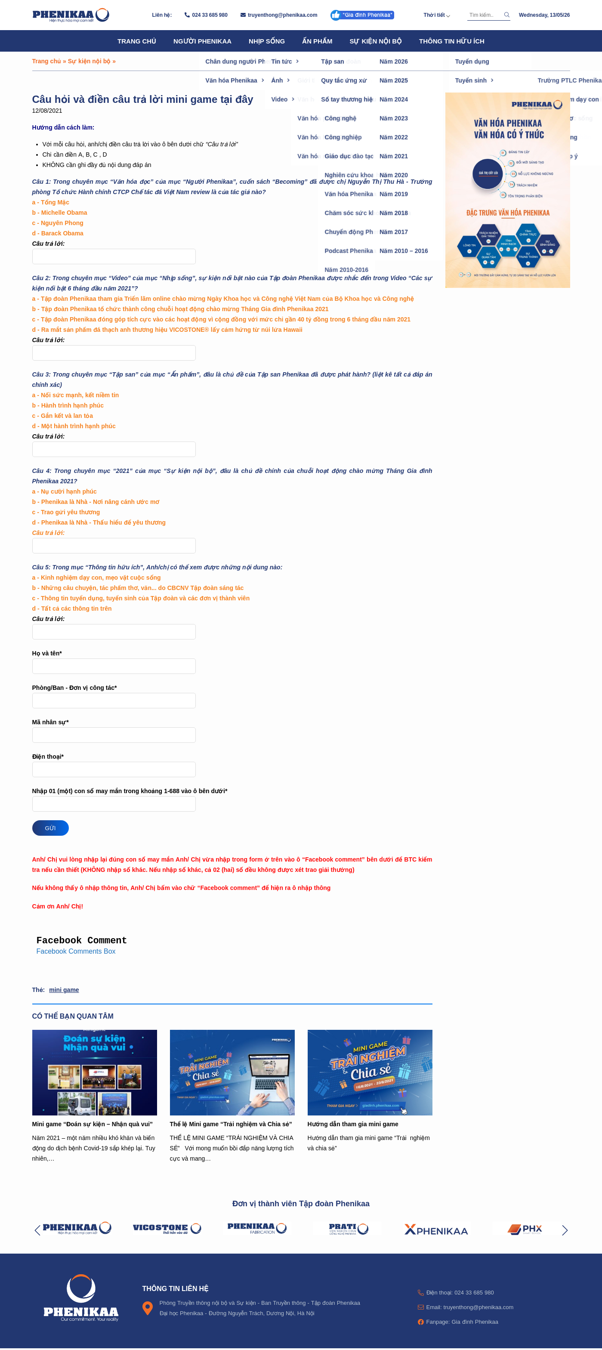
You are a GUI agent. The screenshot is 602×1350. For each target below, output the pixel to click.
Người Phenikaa (202, 41)
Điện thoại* (232, 765)
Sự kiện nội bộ (375, 41)
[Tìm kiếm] (484, 15)
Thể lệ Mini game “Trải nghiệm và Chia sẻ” (231, 1125)
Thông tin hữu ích (452, 41)
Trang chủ (136, 41)
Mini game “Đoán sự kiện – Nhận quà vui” (92, 1125)
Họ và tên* (232, 661)
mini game (64, 991)
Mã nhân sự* (232, 730)
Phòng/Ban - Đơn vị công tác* (232, 696)
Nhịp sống (267, 41)
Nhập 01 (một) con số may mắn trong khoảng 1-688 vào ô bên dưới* (232, 799)
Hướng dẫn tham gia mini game (353, 1125)
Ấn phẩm (317, 41)
